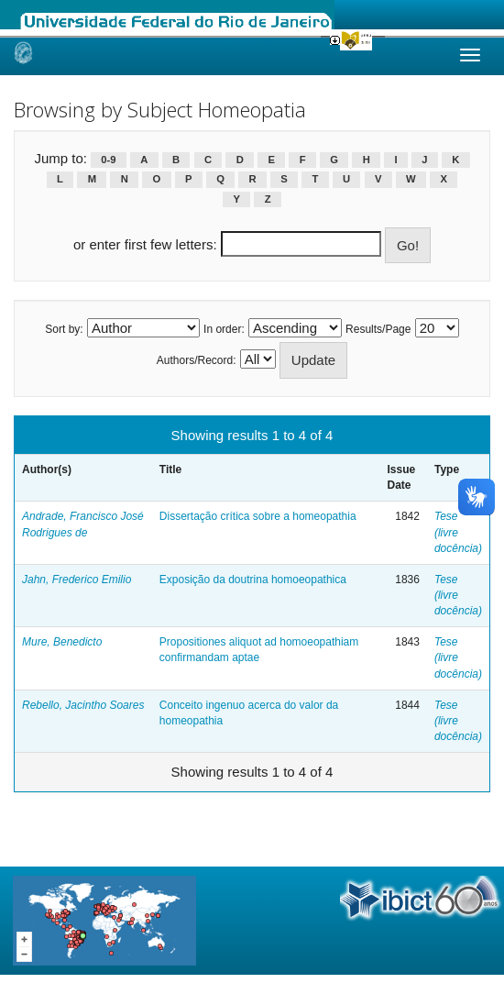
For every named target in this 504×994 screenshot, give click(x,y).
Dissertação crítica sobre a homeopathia (257, 516)
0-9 (108, 159)
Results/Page (378, 329)
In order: (224, 329)
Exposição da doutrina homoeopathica (252, 579)
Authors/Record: (196, 360)
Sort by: (63, 329)
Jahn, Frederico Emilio (76, 579)
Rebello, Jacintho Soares (83, 705)
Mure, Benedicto (62, 641)
